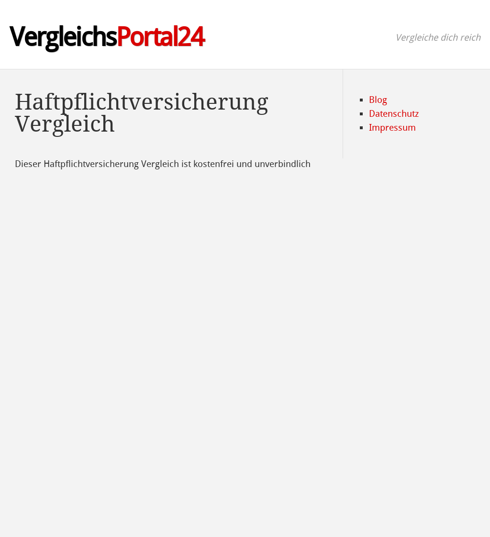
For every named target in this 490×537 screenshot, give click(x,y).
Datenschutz (394, 113)
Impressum (392, 127)
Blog (378, 99)
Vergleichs (106, 37)
